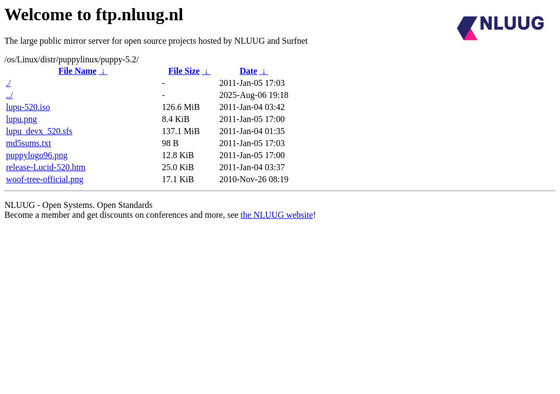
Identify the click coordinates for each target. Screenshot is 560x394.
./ (8, 83)
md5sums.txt (28, 143)
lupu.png (21, 119)
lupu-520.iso (28, 107)
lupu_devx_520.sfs (39, 131)
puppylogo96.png (36, 155)
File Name (78, 71)
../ (9, 95)
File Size (184, 71)
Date (248, 71)
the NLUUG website (277, 214)
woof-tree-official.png (44, 179)
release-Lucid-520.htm (45, 167)
